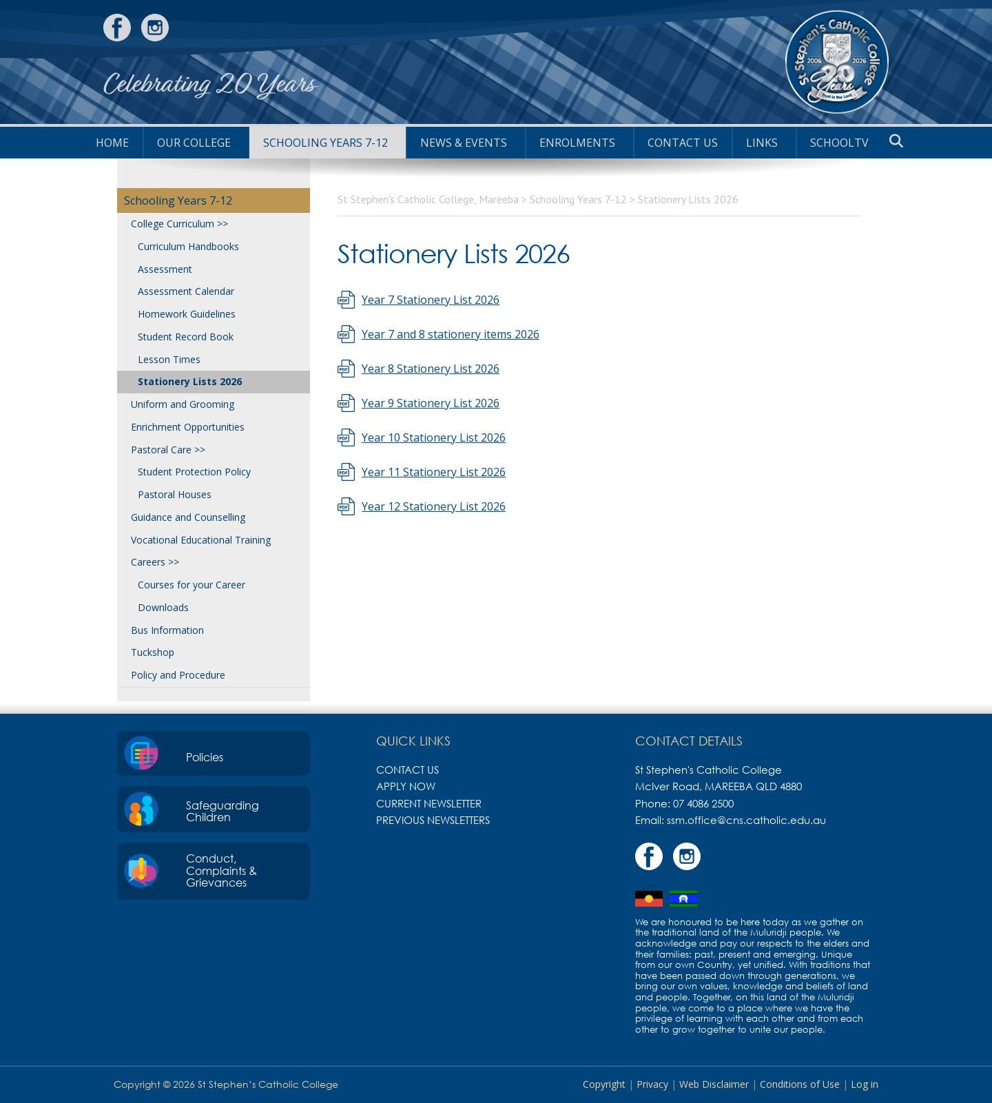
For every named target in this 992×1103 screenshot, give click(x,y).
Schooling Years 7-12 (325, 142)
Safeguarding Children (222, 811)
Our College (194, 142)
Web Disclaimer (714, 1084)
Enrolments (577, 142)
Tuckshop (152, 652)
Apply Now (405, 786)
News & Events (463, 142)
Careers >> (155, 561)
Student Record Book (186, 336)
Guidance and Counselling (188, 517)
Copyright (604, 1084)
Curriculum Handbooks (188, 246)
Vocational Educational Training (201, 539)
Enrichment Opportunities (188, 426)
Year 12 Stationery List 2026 (434, 506)
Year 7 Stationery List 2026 (430, 299)
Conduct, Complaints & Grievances (221, 870)
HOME (112, 142)
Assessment (165, 269)
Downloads (163, 607)
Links (762, 142)
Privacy (652, 1084)
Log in (864, 1084)
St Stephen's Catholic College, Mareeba (837, 62)
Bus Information (167, 630)
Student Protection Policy (194, 471)
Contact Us (683, 142)
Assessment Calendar (186, 291)
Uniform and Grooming (182, 404)
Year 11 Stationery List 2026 (434, 472)
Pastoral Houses (174, 494)
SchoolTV (839, 142)
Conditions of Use (800, 1084)
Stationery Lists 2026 (190, 381)
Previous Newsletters (433, 820)
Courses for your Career (191, 584)
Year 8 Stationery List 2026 (430, 368)
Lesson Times (169, 359)
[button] (896, 141)
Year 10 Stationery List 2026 (434, 437)
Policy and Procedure (178, 674)
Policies (204, 757)
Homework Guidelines (187, 313)
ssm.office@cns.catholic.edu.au (746, 820)
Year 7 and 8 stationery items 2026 (450, 334)
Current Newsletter (429, 803)
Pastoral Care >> (168, 449)
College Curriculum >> (179, 223)
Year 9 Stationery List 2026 (430, 403)
